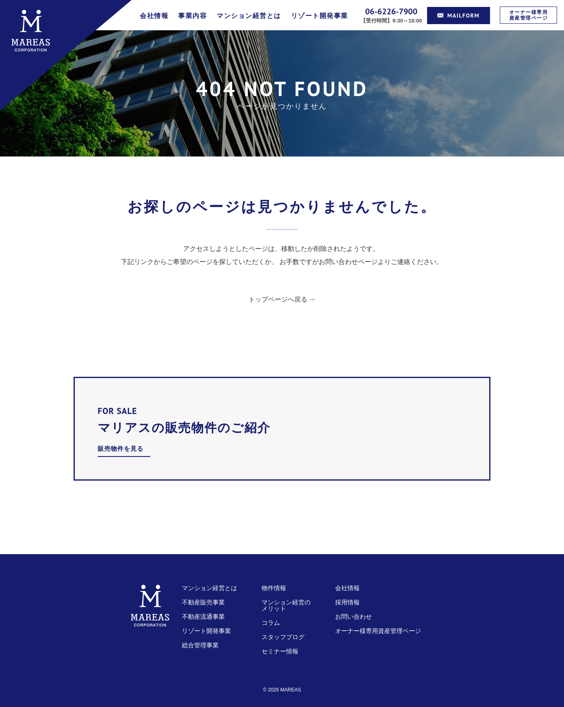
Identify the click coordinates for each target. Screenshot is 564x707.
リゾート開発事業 (319, 15)
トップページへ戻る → (282, 299)
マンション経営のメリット (286, 605)
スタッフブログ (283, 636)
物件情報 (274, 587)
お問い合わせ (353, 616)
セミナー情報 (280, 651)
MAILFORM (458, 15)
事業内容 (192, 15)
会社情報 (154, 15)
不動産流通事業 (203, 616)
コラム (271, 622)
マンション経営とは (249, 15)
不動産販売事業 (203, 602)
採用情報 (347, 602)
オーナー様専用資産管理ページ (528, 15)
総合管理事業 (200, 645)
